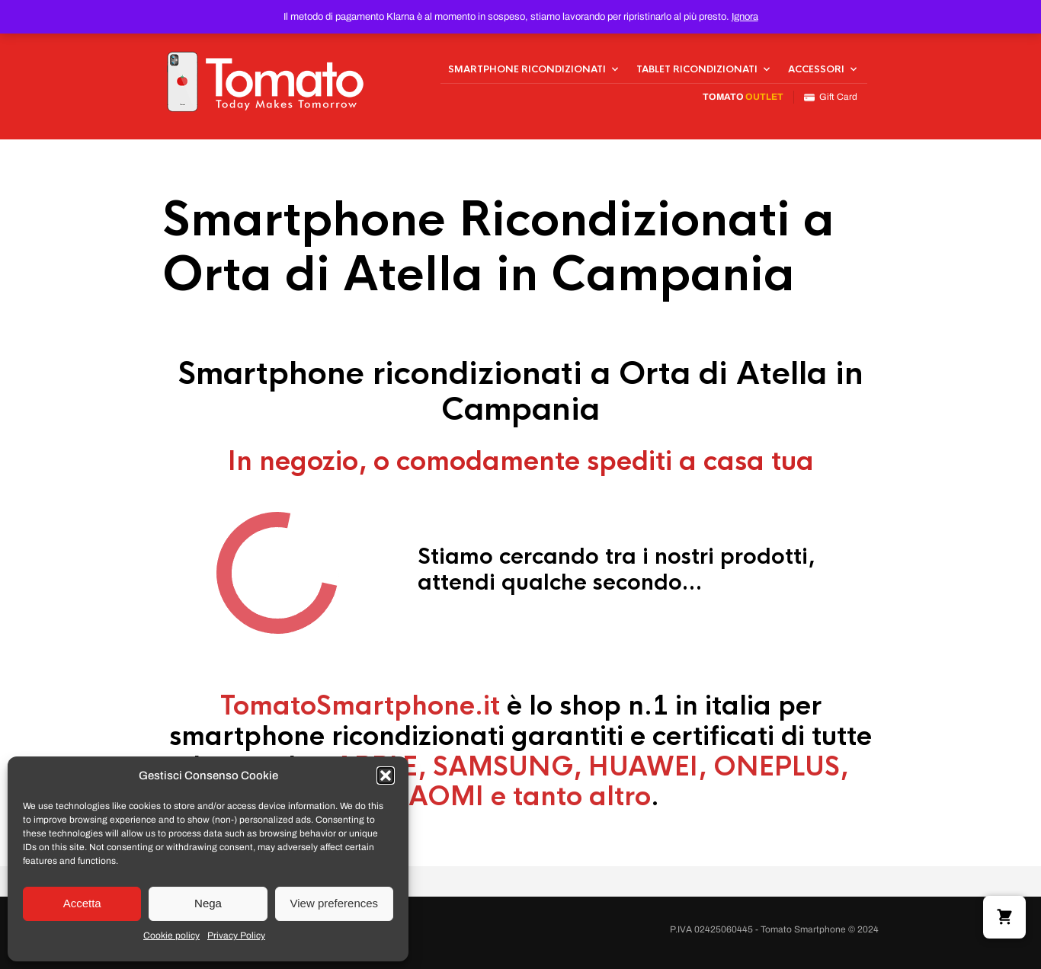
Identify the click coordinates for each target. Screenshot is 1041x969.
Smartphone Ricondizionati (527, 69)
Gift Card (830, 97)
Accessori (816, 69)
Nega (208, 903)
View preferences (334, 903)
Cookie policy (171, 935)
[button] (385, 775)
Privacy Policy (236, 935)
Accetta (82, 903)
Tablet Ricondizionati (697, 69)
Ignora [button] (745, 16)
